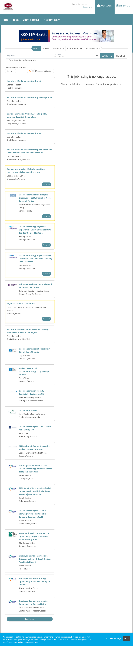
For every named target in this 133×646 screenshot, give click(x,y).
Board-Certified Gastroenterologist (24, 81)
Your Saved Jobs (93, 48)
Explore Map (58, 48)
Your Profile (31, 19)
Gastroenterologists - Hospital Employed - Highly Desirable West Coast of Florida (35, 197)
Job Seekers (105, 5)
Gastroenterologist (28, 410)
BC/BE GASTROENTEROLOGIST (21, 303)
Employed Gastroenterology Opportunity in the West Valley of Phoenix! (34, 581)
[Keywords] (29, 56)
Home (5, 19)
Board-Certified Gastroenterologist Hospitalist (29, 97)
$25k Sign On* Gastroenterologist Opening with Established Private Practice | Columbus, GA (35, 491)
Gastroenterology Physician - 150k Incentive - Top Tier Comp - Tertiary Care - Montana (35, 258)
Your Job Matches (75, 48)
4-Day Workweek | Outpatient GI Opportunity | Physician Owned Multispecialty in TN (34, 536)
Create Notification (43, 71)
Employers (123, 5)
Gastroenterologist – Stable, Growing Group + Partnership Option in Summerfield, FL (32, 513)
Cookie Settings (113, 638)
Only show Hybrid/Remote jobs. (23, 60)
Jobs (16, 19)
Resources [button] (51, 19)
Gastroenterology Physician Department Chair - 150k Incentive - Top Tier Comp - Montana (35, 229)
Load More (29, 619)
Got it (126, 638)
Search (36, 48)
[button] (120, 56)
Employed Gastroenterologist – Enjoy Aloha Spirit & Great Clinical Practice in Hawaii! (35, 558)
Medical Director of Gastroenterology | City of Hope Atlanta (34, 371)
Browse (45, 48)
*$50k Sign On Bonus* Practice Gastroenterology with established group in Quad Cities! (35, 468)
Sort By (10, 71)
